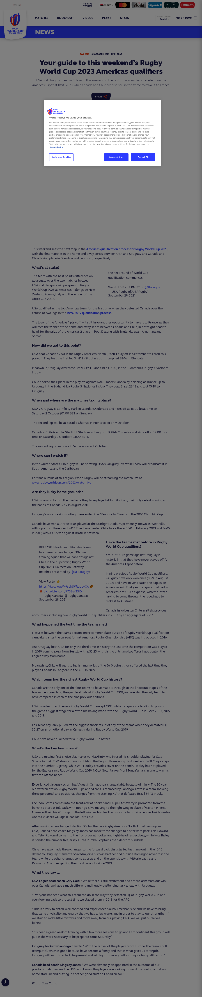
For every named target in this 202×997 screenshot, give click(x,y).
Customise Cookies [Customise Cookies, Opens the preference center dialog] (61, 157)
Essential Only (116, 157)
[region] (102, 133)
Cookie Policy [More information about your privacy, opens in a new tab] (56, 147)
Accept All (143, 157)
